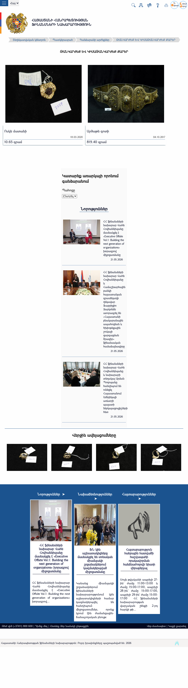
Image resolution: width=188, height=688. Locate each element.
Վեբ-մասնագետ (156, 626)
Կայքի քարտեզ (177, 626)
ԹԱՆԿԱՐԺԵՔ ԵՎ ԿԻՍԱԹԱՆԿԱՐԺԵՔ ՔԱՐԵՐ (145, 40)
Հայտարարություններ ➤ (139, 496)
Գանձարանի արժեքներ (94, 40)
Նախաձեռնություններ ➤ (95, 496)
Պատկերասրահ (63, 40)
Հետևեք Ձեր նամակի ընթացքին (69, 626)
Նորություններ (94, 208)
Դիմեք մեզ (41, 626)
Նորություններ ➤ (51, 494)
